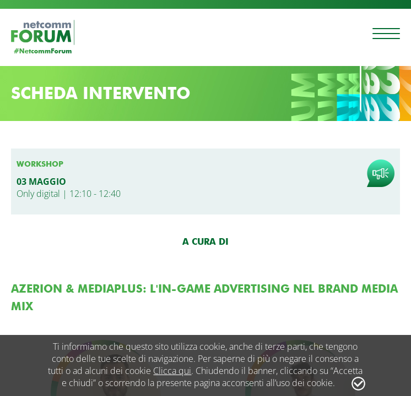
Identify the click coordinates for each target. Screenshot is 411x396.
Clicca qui (172, 371)
